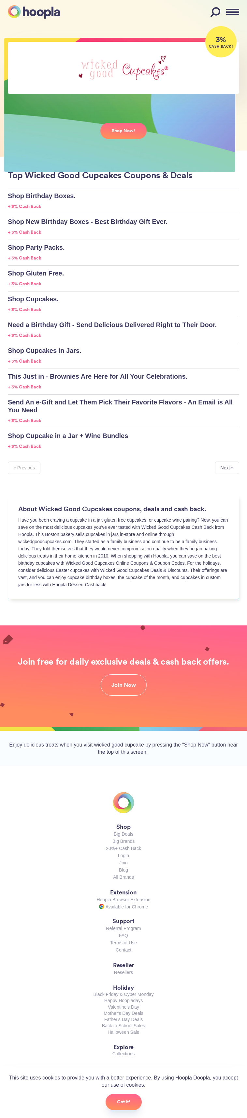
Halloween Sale (123, 1032)
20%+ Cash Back (123, 848)
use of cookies (127, 1085)
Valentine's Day (123, 1007)
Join (123, 862)
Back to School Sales (123, 1025)
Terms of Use (123, 942)
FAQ (123, 935)
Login (123, 855)
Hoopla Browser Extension (124, 899)
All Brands (123, 877)
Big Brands (123, 841)
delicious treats (41, 745)
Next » (227, 467)
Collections (123, 1053)
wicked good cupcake (119, 745)
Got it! (123, 1101)
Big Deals (123, 834)
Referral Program (123, 928)
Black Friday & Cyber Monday (123, 994)
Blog (123, 870)
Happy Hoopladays (123, 1000)
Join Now (123, 684)
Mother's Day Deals (123, 1013)
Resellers (123, 972)
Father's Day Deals (123, 1019)
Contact (123, 950)
